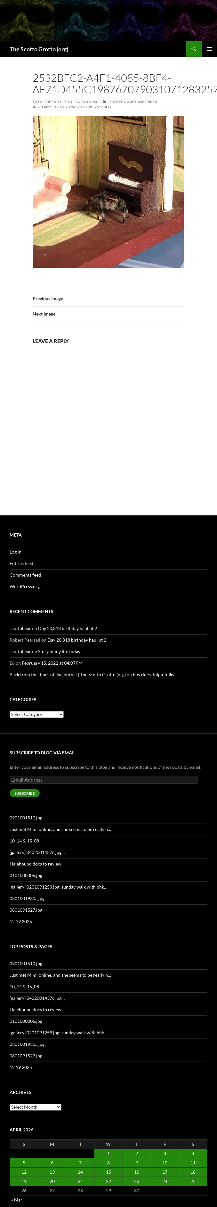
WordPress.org (25, 586)
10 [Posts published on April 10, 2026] (164, 1162)
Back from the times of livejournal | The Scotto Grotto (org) (68, 674)
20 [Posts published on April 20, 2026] (52, 1181)
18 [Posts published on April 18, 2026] (193, 1172)
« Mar (16, 1200)
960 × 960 (89, 101)
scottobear (20, 628)
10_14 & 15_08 (24, 840)
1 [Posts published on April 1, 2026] (108, 1153)
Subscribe (24, 793)
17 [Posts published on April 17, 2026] (164, 1172)
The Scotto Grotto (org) (39, 49)
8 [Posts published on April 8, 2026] (108, 1162)
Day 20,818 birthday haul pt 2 (67, 628)
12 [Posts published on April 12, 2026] (24, 1172)
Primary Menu (209, 49)
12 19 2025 (21, 921)
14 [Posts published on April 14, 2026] (80, 1172)
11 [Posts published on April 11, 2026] (193, 1162)
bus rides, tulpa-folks (153, 674)
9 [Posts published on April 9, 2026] (136, 1162)
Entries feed (21, 563)
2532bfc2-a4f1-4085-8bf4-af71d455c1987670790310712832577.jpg (95, 104)
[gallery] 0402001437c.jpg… (37, 852)
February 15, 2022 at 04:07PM (52, 663)
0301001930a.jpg (27, 898)
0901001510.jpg (26, 817)
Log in (15, 551)
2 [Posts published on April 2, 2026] (136, 1153)
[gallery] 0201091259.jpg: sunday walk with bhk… (58, 887)
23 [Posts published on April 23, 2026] (136, 1181)
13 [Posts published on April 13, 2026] (52, 1172)
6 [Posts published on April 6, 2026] (52, 1162)
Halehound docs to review (35, 863)
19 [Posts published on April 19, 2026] (24, 1181)
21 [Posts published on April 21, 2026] (80, 1181)
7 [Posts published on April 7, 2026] (80, 1162)
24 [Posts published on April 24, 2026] (164, 1181)
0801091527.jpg (26, 910)
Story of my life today (59, 651)
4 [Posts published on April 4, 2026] (193, 1153)
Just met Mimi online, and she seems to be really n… (60, 829)
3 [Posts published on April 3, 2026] (165, 1153)
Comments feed (25, 575)
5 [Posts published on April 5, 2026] (24, 1162)
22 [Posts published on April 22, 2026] (108, 1181)
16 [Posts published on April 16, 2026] (136, 1172)
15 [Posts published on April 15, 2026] (108, 1172)
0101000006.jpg (26, 875)
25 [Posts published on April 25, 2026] (193, 1181)
